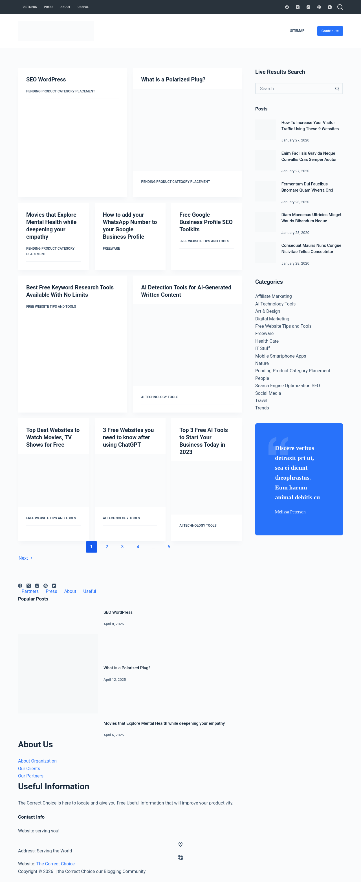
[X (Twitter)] (298, 7)
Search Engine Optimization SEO (287, 385)
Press (48, 7)
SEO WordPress (46, 79)
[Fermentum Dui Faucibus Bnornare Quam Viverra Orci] (265, 191)
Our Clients (29, 768)
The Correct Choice (55, 864)
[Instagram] (308, 7)
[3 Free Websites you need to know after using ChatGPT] (130, 480)
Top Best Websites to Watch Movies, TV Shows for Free (53, 437)
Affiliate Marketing (273, 296)
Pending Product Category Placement (60, 91)
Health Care (267, 341)
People (262, 378)
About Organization (37, 761)
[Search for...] (293, 88)
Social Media (268, 393)
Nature (262, 363)
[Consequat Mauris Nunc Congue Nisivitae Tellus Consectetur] (265, 252)
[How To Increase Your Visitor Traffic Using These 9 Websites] (265, 129)
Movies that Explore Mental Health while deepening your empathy (164, 723)
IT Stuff (262, 348)
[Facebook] (287, 7)
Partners (29, 7)
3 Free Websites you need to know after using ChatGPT (128, 437)
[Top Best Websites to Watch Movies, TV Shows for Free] (53, 480)
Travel (261, 400)
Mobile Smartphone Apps (280, 356)
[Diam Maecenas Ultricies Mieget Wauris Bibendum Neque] (265, 222)
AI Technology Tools (159, 397)
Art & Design (267, 311)
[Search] (340, 7)
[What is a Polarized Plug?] (187, 130)
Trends (262, 408)
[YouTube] (330, 7)
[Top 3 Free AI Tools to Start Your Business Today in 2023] (206, 488)
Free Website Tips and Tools (204, 241)
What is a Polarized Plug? (173, 79)
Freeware (111, 249)
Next (26, 558)
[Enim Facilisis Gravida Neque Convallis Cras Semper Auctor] (265, 160)
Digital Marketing (272, 319)
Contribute (330, 31)
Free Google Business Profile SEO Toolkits (206, 222)
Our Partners (30, 776)
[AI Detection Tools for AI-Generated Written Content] (187, 345)
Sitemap (297, 31)
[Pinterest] (319, 7)
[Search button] (337, 88)
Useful (83, 7)
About (65, 7)
